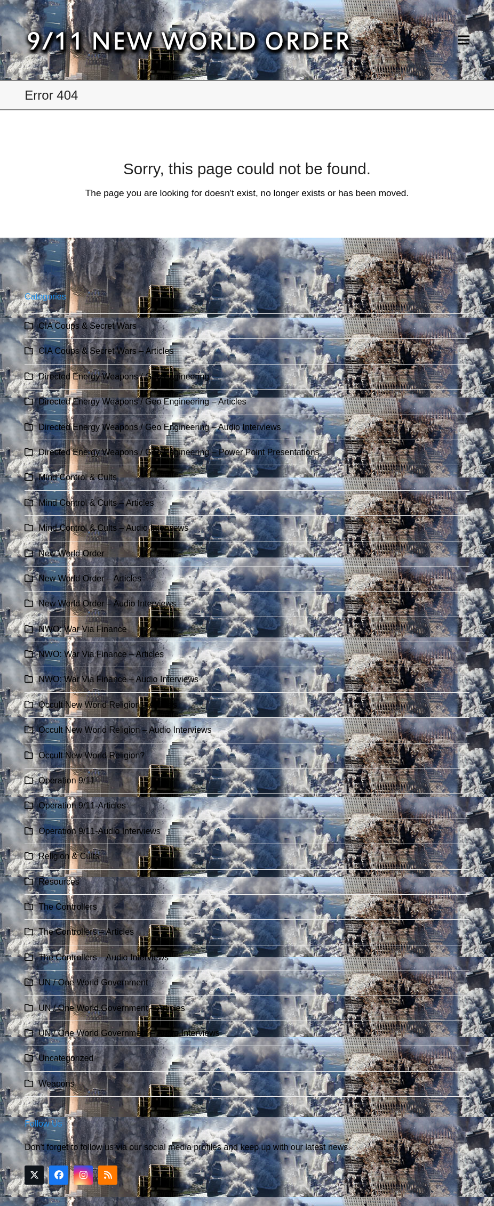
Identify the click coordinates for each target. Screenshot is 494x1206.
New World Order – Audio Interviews (107, 603)
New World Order (71, 553)
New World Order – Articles (89, 578)
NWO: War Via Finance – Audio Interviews (118, 679)
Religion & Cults (68, 856)
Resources (58, 881)
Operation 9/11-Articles (82, 805)
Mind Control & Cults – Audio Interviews (113, 527)
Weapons (56, 1083)
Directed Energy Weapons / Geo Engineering (123, 376)
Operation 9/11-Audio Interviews (99, 831)
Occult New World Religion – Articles (107, 704)
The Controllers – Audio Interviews (103, 957)
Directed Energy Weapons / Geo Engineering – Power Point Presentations (178, 452)
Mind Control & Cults (77, 477)
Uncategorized (65, 1058)
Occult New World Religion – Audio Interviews (124, 729)
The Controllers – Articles (86, 931)
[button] (463, 40)
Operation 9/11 (66, 780)
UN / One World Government (93, 982)
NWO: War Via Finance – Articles (101, 654)
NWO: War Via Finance (82, 629)
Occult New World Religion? (91, 755)
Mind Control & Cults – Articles (96, 502)
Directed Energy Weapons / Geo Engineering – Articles (142, 401)
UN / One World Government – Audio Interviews (128, 1033)
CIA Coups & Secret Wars (87, 325)
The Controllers (67, 906)
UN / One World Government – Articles (111, 1008)
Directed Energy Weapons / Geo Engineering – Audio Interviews (159, 427)
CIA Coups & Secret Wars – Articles (105, 350)
